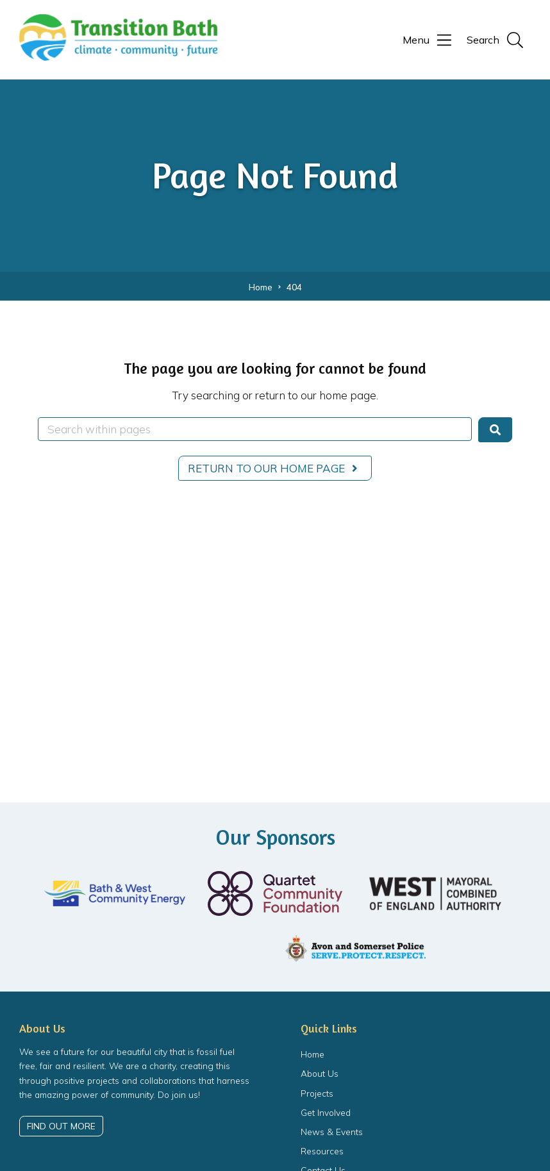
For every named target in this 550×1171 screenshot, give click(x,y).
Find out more (61, 1125)
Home (312, 1054)
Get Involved (326, 1112)
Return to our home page (275, 468)
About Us (319, 1073)
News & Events (332, 1131)
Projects (317, 1093)
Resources (322, 1150)
